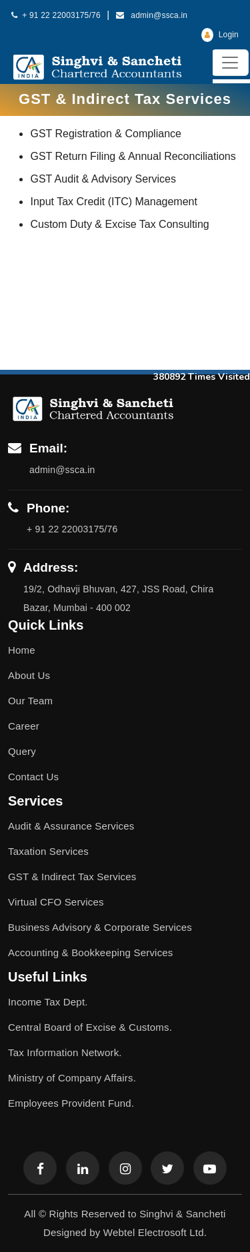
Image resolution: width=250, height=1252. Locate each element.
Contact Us (33, 776)
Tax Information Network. (65, 1052)
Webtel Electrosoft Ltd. (155, 1232)
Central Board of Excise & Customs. (90, 1027)
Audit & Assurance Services (71, 826)
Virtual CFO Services (56, 902)
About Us (29, 675)
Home (21, 650)
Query (22, 751)
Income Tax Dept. (48, 1001)
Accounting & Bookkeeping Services (90, 952)
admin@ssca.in (152, 15)
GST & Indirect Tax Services (72, 876)
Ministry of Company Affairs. (72, 1077)
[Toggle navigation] (230, 62)
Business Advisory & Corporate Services (100, 927)
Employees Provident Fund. (71, 1103)
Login (220, 34)
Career (23, 726)
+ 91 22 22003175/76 (56, 15)
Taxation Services (48, 851)
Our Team (30, 700)
